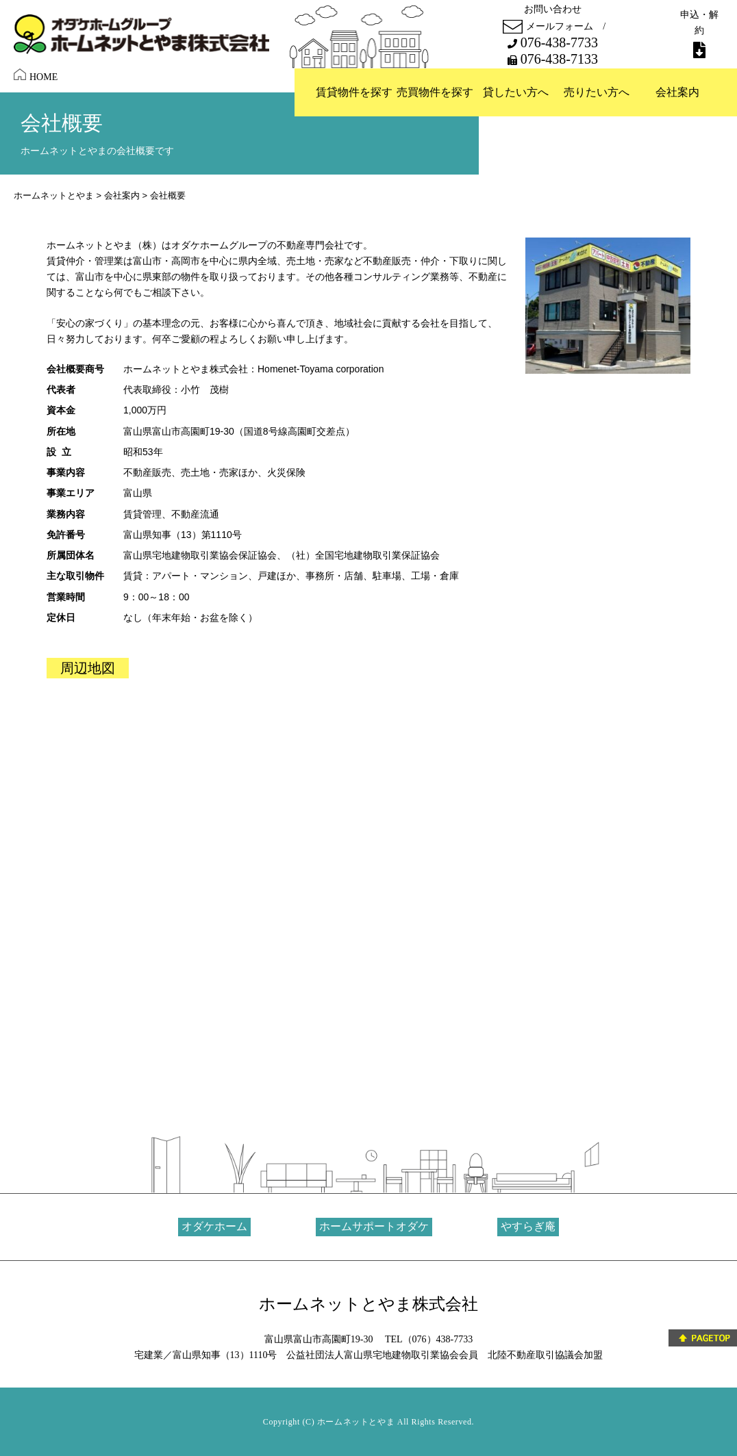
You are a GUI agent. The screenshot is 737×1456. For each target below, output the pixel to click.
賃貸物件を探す (354, 92)
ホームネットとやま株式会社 (368, 1304)
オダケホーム (214, 1226)
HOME (36, 75)
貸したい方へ (516, 92)
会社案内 (677, 92)
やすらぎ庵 (528, 1226)
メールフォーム (548, 27)
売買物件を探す (435, 92)
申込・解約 (699, 34)
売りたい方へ (596, 92)
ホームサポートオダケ (374, 1226)
